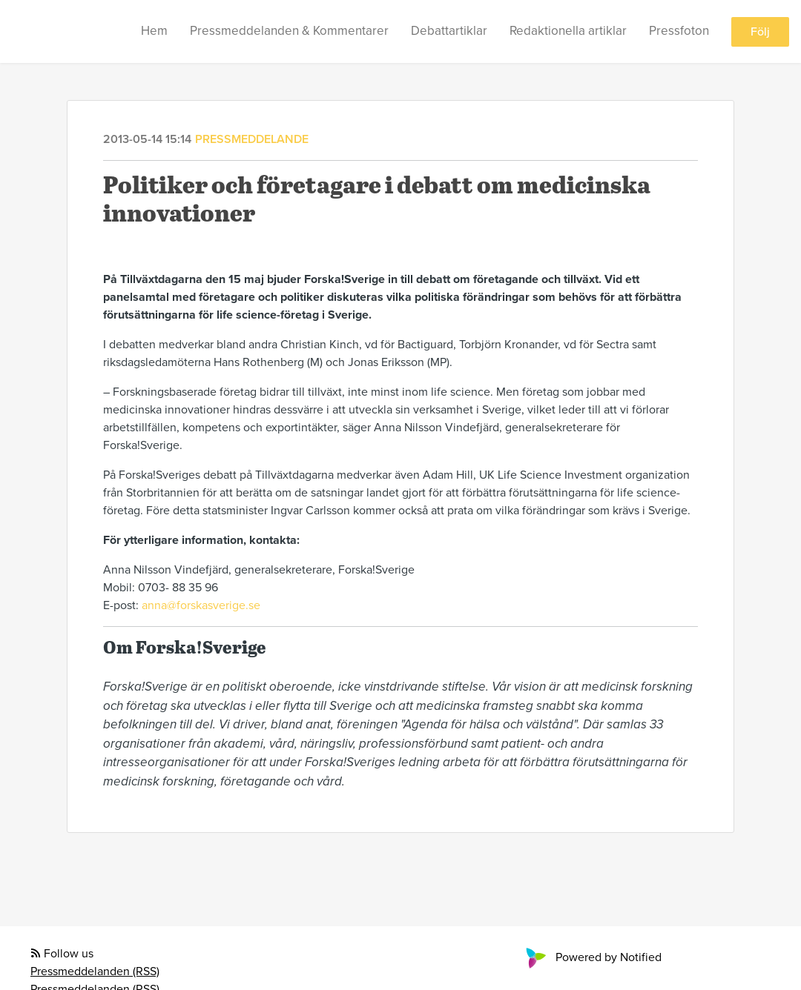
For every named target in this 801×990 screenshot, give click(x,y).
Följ (760, 31)
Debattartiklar (449, 31)
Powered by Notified (592, 957)
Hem (154, 31)
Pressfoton (679, 31)
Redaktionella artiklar (568, 31)
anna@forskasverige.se (201, 605)
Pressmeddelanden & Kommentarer (289, 31)
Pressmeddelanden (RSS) (94, 971)
